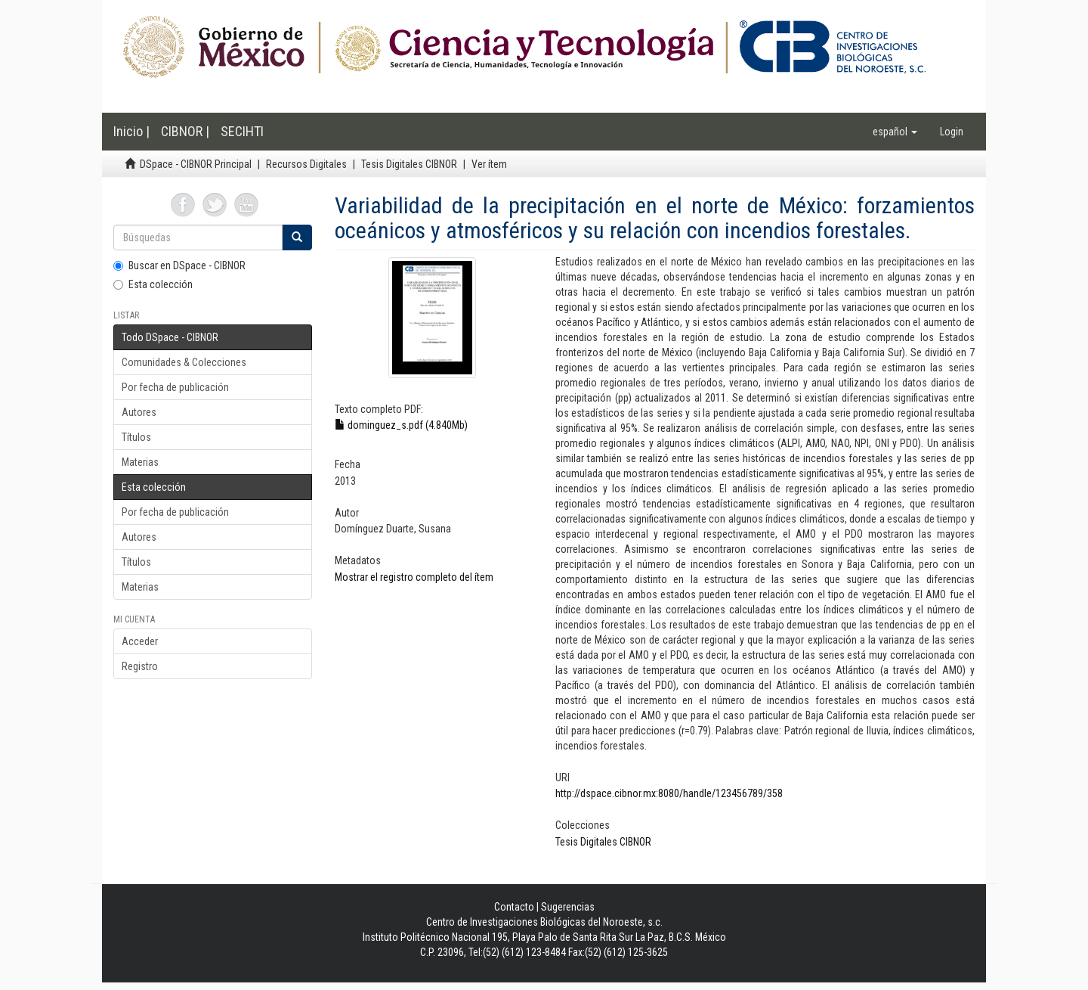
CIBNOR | (185, 131)
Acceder (140, 641)
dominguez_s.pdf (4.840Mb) (401, 425)
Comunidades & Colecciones (184, 362)
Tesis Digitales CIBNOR (409, 164)
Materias (140, 462)
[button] (895, 132)
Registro (140, 666)
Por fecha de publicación (175, 387)
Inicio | (131, 131)
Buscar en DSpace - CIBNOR (179, 265)
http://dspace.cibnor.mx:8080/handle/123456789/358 (669, 793)
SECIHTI (242, 131)
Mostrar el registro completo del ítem (414, 577)
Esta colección (153, 284)
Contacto (514, 907)
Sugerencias (568, 907)
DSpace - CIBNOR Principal (196, 164)
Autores (139, 412)
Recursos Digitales (306, 164)
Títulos (136, 437)
